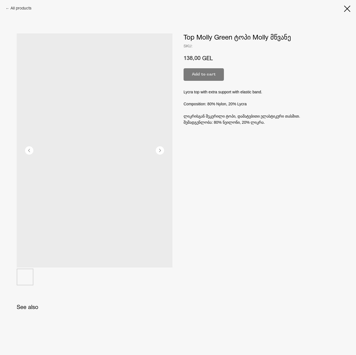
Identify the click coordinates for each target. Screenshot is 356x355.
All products (21, 8)
